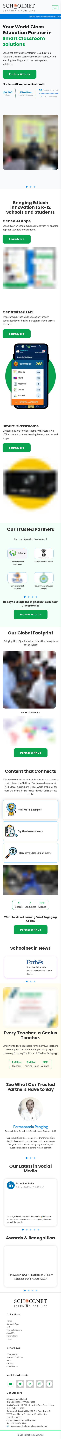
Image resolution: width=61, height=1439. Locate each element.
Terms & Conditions (15, 1357)
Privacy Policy (12, 1354)
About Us (10, 1333)
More (9, 1339)
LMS (8, 1327)
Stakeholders (12, 1336)
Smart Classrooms (14, 1330)
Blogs (9, 1360)
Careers (10, 1363)
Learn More (16, 239)
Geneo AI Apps (13, 1324)
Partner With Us (19, 74)
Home (9, 1321)
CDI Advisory (12, 1366)
